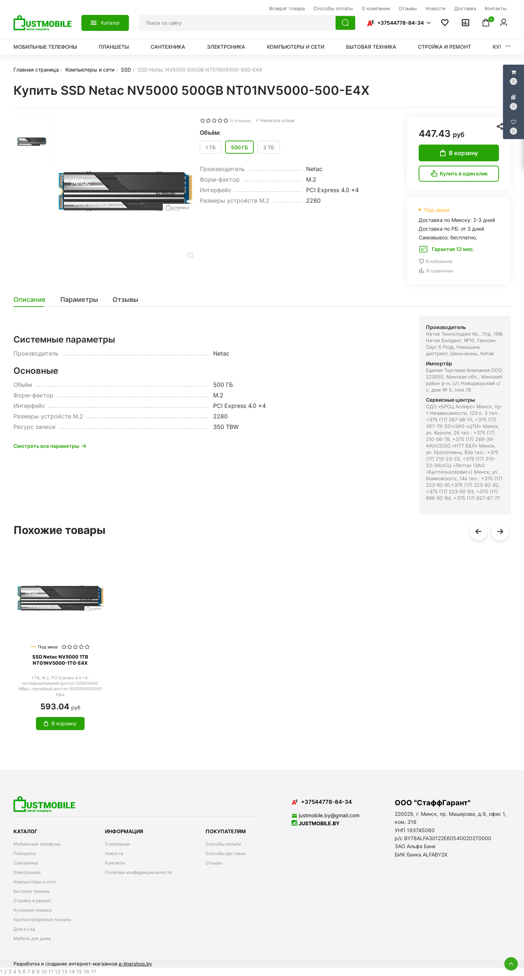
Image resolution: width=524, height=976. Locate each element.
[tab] (33, 299)
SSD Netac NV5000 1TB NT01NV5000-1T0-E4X (60, 660)
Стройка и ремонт (444, 47)
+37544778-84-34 (400, 23)
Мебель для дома (32, 938)
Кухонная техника (32, 910)
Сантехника (168, 47)
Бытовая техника (371, 47)
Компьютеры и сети (295, 47)
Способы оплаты (223, 844)
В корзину (459, 153)
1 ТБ (211, 147)
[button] (398, 23)
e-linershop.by (135, 964)
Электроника (226, 47)
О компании (117, 844)
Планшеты (114, 47)
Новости (114, 853)
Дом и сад (24, 929)
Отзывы (214, 863)
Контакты (115, 863)
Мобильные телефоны (45, 47)
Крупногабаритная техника (42, 919)
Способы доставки (225, 853)
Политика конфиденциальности (138, 872)
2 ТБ (268, 147)
